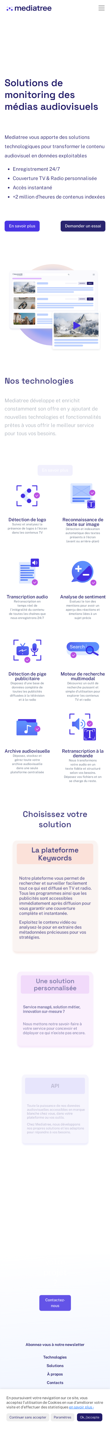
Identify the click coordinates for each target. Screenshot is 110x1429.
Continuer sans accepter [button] (27, 1417)
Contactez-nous (55, 1297)
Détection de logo (27, 519)
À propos (55, 1374)
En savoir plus (22, 228)
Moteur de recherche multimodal (83, 676)
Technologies (55, 1357)
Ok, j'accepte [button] (89, 1417)
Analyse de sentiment (83, 596)
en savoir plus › (81, 1407)
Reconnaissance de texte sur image (82, 522)
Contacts (55, 1382)
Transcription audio (27, 596)
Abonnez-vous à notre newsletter (55, 1344)
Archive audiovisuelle (27, 751)
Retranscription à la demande (83, 753)
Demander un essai (83, 228)
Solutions (55, 1365)
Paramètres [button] (62, 1417)
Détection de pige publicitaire (27, 676)
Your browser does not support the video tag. (55, 51)
